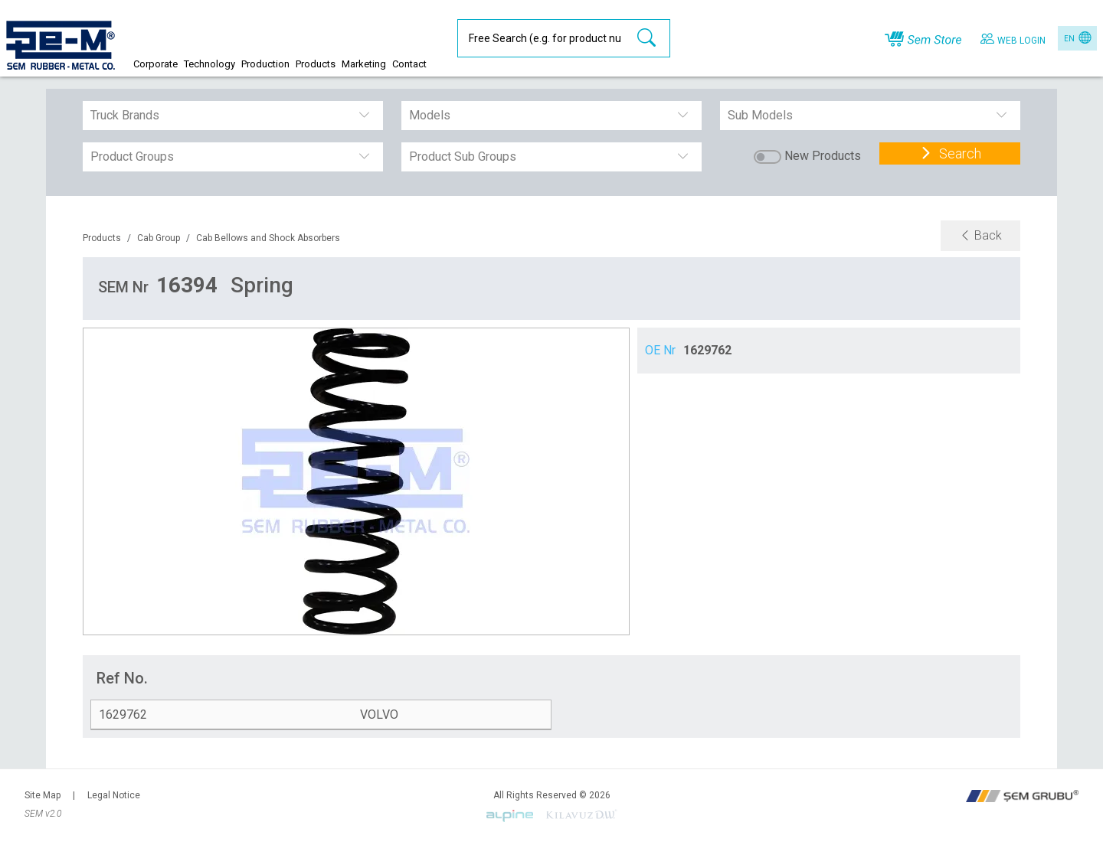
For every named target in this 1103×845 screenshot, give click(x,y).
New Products (822, 155)
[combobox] (91, 115)
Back (980, 235)
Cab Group (158, 238)
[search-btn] (646, 38)
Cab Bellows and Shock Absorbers (268, 238)
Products (102, 238)
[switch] (767, 157)
